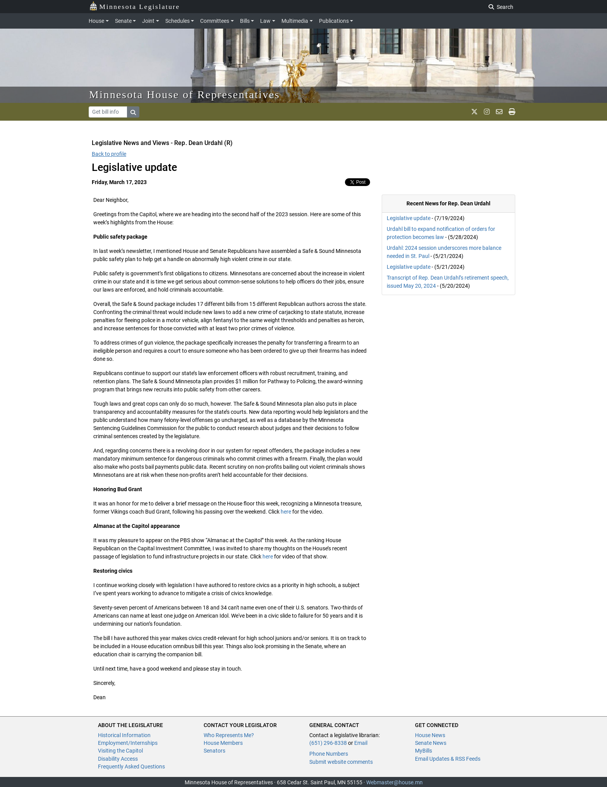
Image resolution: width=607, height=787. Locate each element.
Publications (334, 21)
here (286, 512)
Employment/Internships (128, 743)
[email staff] (499, 112)
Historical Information (124, 735)
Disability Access (118, 759)
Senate (123, 21)
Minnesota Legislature (134, 6)
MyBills (423, 751)
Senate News (430, 743)
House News (430, 735)
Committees (214, 21)
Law (265, 21)
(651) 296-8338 (328, 743)
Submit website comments (341, 762)
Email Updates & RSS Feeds (447, 759)
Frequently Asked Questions (131, 766)
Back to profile (109, 154)
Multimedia (294, 21)
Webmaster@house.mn (394, 782)
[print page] (512, 112)
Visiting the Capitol (120, 751)
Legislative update (408, 218)
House (96, 21)
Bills (245, 21)
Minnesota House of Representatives (184, 95)
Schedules (177, 21)
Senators (214, 751)
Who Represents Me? (229, 735)
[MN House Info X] (474, 112)
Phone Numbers (328, 754)
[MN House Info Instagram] (487, 112)
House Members (223, 743)
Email (360, 743)
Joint (148, 21)
